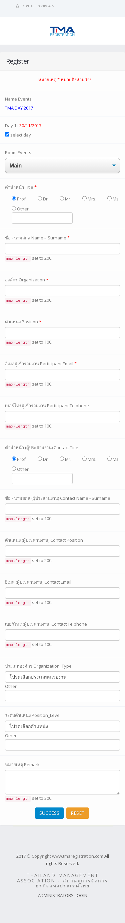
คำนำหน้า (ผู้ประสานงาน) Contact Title (41, 448)
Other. (42, 215)
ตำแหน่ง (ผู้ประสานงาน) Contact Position (44, 540)
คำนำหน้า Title (21, 187)
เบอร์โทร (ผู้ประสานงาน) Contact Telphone (46, 624)
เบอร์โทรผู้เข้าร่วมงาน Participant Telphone (47, 406)
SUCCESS (49, 813)
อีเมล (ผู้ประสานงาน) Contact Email (38, 582)
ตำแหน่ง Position (23, 322)
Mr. (65, 199)
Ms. (113, 199)
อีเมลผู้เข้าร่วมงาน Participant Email (41, 364)
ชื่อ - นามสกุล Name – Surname (37, 238)
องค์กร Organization (26, 280)
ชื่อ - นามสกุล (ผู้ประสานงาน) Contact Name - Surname (57, 498)
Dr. (43, 199)
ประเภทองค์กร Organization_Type (38, 666)
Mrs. (89, 199)
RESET (78, 813)
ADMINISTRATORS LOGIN (62, 895)
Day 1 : (23, 126)
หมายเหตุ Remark (22, 765)
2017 (21, 856)
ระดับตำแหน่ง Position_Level (33, 715)
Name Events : (19, 99)
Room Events (18, 152)
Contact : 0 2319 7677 (38, 6)
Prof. (19, 199)
